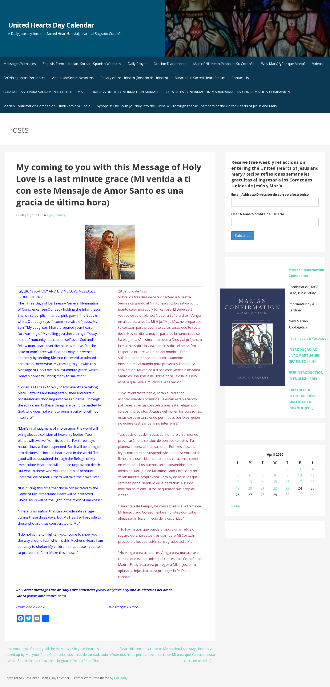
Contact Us (240, 77)
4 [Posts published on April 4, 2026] (312, 469)
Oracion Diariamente (170, 63)
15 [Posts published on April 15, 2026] (275, 481)
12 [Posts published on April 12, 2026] (238, 481)
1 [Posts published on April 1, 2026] (275, 469)
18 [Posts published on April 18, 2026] (312, 481)
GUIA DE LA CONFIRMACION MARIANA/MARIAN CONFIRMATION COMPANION (228, 92)
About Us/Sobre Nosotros (73, 77)
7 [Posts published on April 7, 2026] (262, 475)
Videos (317, 63)
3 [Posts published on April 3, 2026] (300, 469)
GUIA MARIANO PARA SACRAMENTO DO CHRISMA (43, 92)
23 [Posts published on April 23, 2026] (287, 488)
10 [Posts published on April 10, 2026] (300, 475)
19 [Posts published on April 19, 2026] (238, 488)
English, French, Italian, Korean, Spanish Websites (82, 63)
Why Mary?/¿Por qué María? (283, 63)
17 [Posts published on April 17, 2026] (300, 481)
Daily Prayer (137, 63)
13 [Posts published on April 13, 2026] (250, 481)
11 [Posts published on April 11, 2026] (312, 475)
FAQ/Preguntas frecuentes (24, 77)
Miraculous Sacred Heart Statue (200, 77)
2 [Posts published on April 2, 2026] (287, 469)
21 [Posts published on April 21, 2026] (262, 488)
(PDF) (304, 355)
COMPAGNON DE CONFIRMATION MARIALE (124, 92)
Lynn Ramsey (56, 215)
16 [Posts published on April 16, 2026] (287, 481)
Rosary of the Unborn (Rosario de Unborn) (134, 77)
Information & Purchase (307, 338)
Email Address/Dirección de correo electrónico (270, 194)
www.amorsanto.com (46, 596)
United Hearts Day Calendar (51, 24)
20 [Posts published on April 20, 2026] (250, 488)
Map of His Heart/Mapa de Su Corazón (223, 63)
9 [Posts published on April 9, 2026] (287, 475)
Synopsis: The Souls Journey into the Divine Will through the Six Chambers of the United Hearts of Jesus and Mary (187, 106)
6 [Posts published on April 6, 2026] (250, 475)
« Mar (235, 506)
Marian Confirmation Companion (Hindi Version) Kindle (46, 106)
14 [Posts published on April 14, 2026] (262, 481)
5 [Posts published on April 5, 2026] (237, 475)
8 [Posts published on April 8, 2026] (275, 475)
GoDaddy (120, 678)
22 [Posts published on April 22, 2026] (275, 488)
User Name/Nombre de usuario (257, 214)
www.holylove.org (112, 590)
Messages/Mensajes (19, 63)
